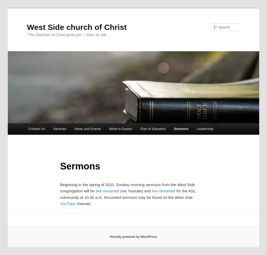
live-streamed (107, 191)
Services (59, 129)
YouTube (67, 203)
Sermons (181, 129)
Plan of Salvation (153, 129)
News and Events (88, 129)
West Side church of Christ (77, 27)
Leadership (205, 129)
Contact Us (36, 129)
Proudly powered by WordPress (133, 237)
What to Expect (120, 129)
